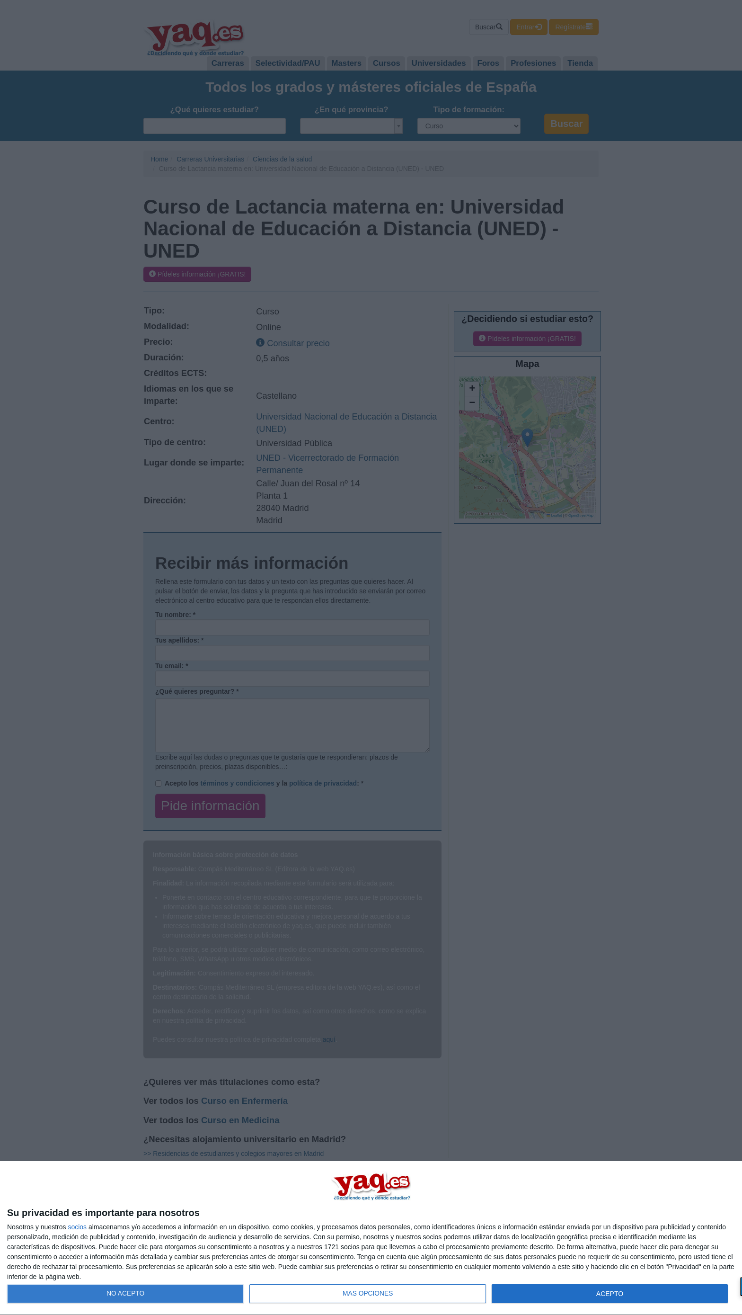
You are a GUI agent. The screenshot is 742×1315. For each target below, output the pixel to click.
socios (77, 1227)
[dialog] (371, 1238)
